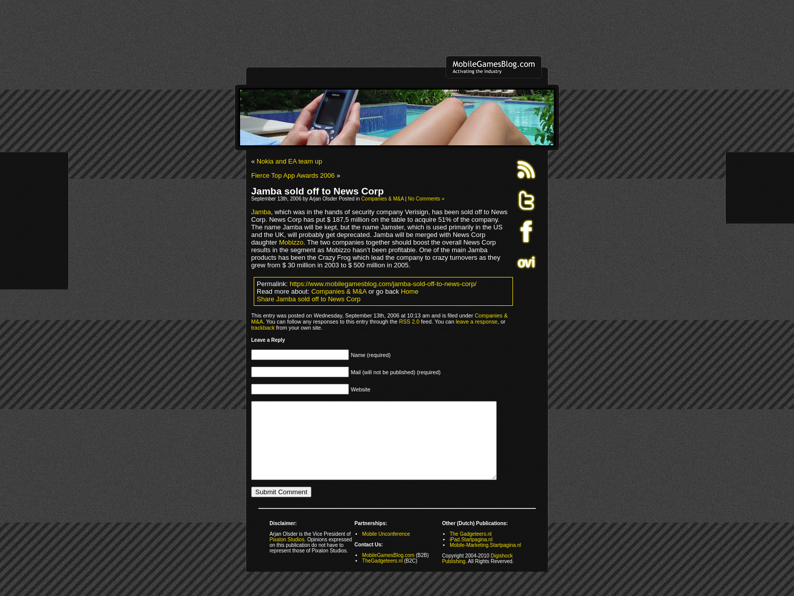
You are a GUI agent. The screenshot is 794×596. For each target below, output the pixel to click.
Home (410, 291)
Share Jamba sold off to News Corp (309, 299)
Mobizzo (291, 242)
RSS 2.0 (409, 322)
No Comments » (426, 199)
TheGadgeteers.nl (382, 576)
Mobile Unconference (386, 549)
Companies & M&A (382, 199)
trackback (262, 328)
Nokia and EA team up (289, 161)
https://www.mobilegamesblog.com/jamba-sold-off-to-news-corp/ (383, 284)
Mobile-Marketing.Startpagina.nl (485, 560)
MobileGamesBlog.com (388, 570)
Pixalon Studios (286, 555)
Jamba (261, 212)
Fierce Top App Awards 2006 (293, 175)
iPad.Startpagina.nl (471, 555)
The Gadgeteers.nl (471, 549)
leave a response (476, 322)
